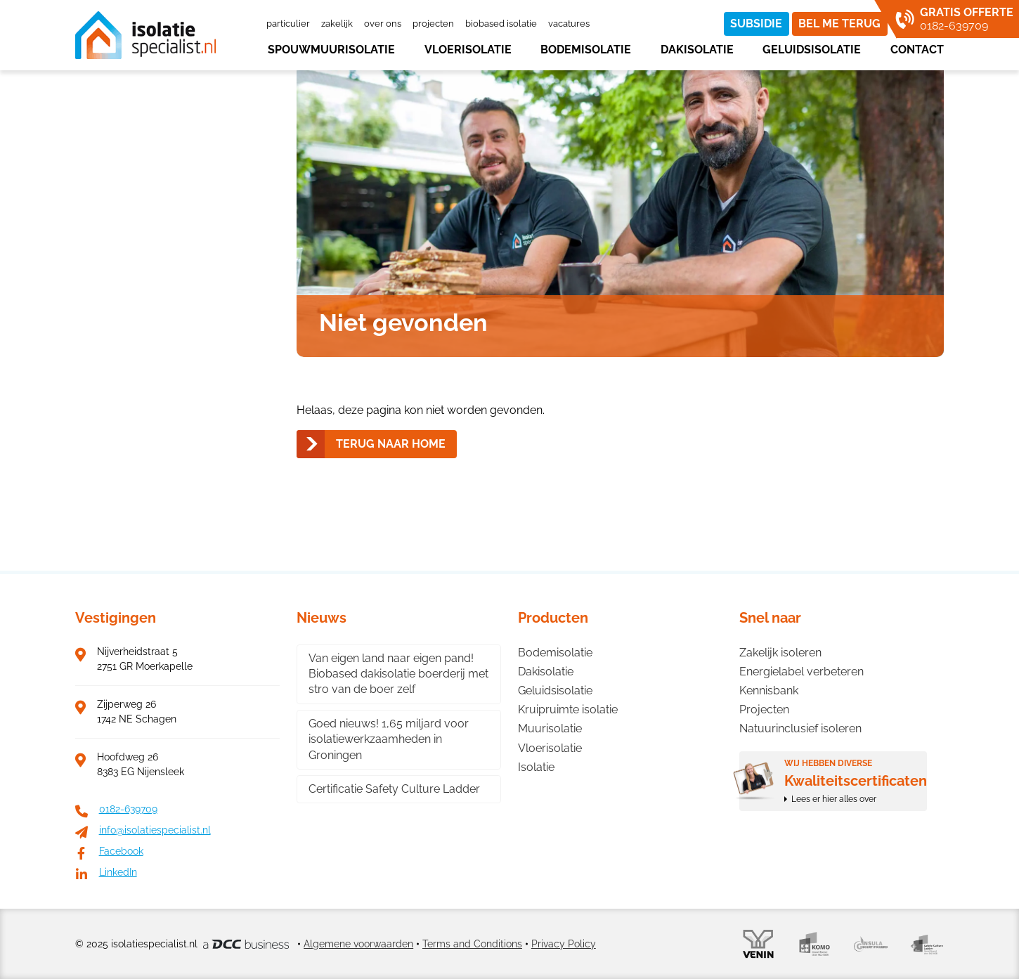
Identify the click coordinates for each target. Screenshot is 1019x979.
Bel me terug (839, 23)
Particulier (288, 23)
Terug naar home (391, 443)
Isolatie (536, 767)
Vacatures (569, 23)
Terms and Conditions (472, 943)
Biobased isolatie (501, 23)
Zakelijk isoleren (780, 652)
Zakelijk (337, 23)
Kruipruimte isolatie (568, 709)
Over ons (382, 23)
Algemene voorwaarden (358, 943)
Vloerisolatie (468, 49)
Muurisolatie (550, 728)
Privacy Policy (563, 943)
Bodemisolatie (585, 49)
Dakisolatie (697, 49)
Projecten (433, 23)
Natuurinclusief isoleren (800, 728)
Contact (917, 49)
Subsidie (756, 23)
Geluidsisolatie (811, 49)
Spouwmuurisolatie (331, 49)
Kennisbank (768, 690)
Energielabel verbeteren (801, 671)
